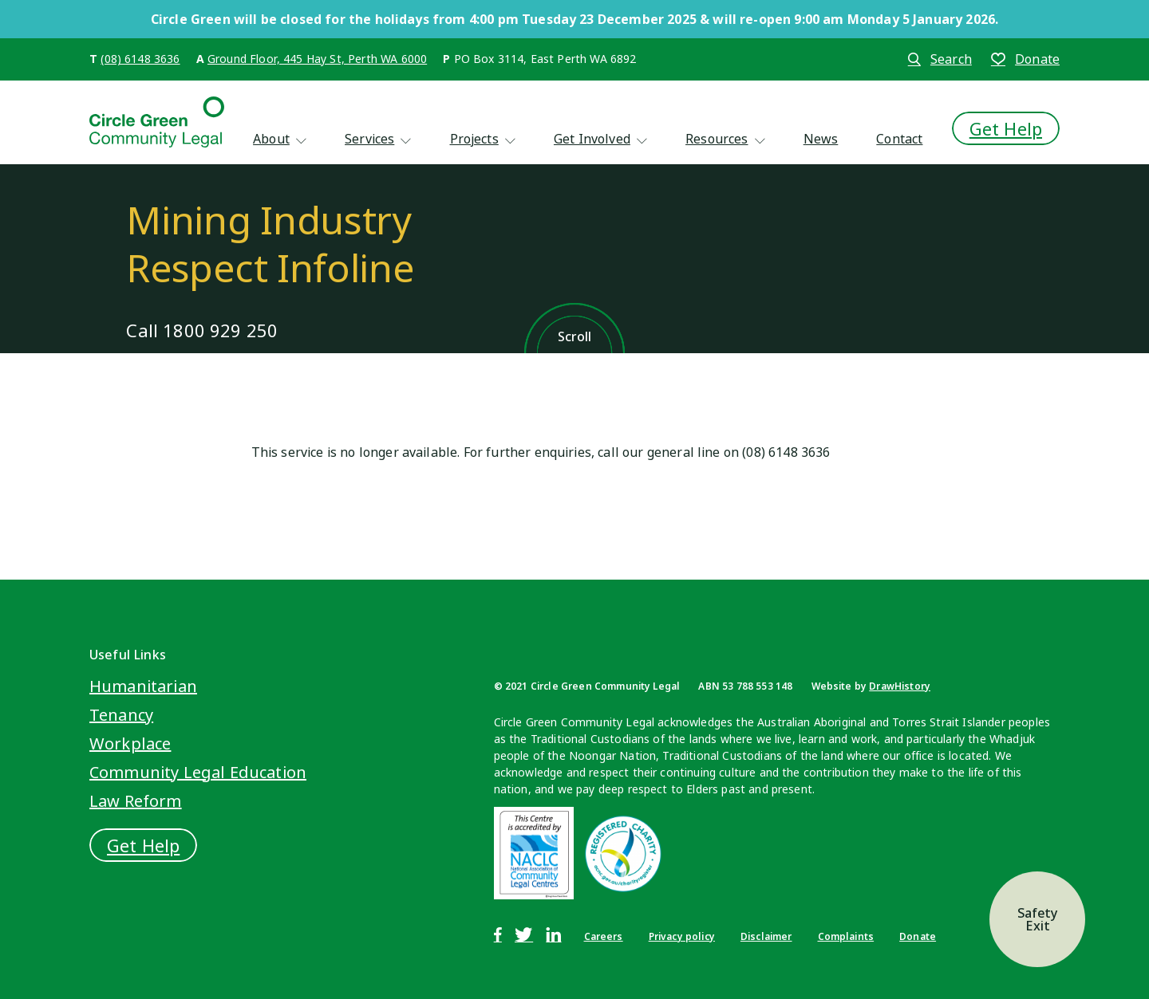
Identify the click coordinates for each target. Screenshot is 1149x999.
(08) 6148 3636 (140, 58)
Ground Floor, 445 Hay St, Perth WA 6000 (317, 58)
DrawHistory (899, 686)
